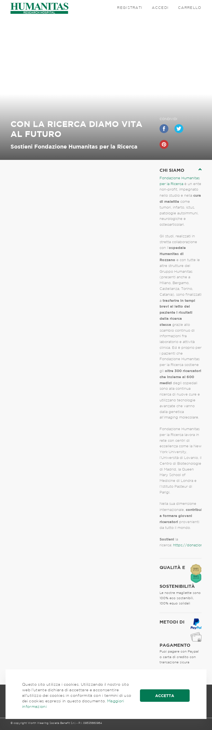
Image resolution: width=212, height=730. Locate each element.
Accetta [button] (164, 695)
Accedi (160, 8)
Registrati (129, 8)
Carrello (189, 8)
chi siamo (172, 170)
